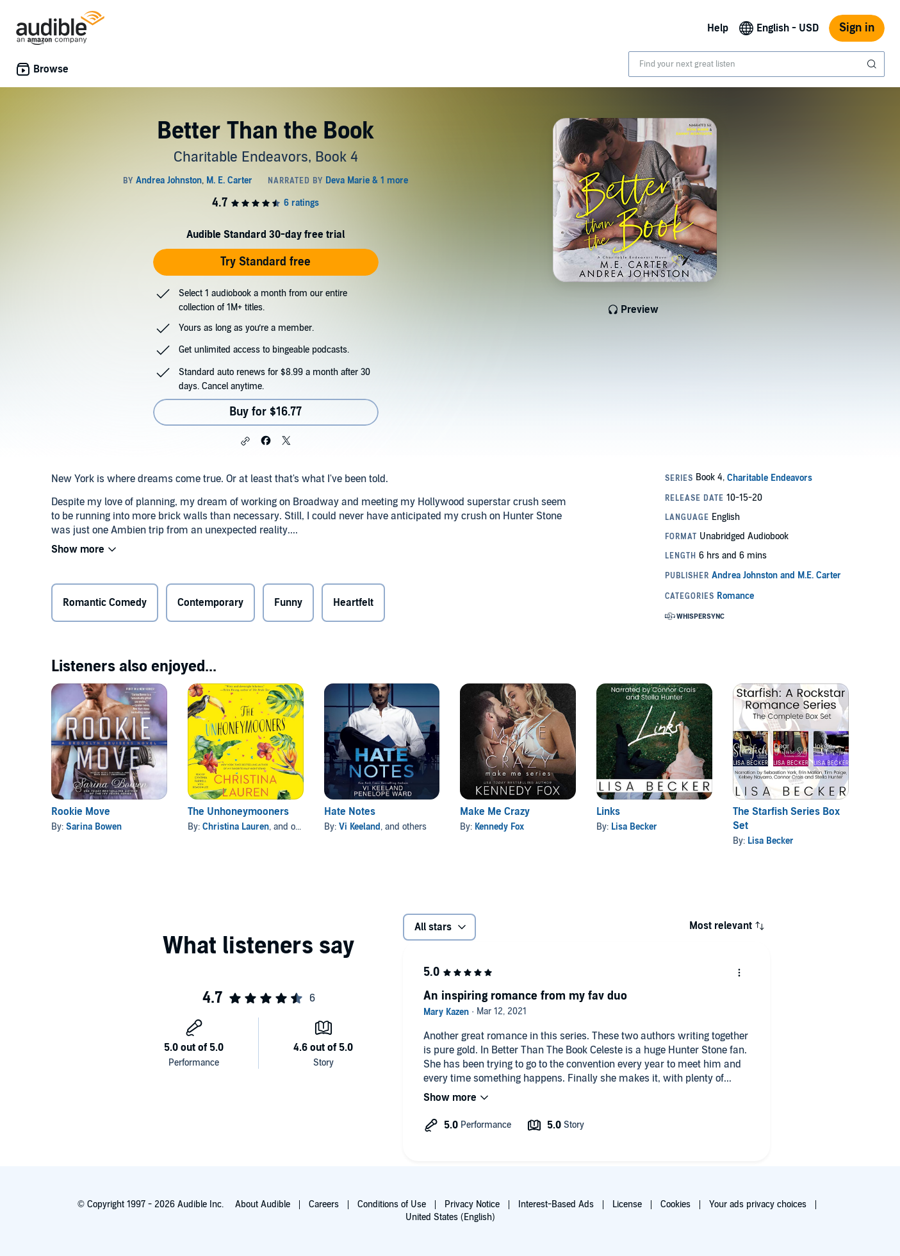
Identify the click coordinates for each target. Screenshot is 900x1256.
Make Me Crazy (495, 811)
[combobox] (756, 64)
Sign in (856, 28)
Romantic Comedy (105, 602)
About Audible (262, 1204)
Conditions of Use (391, 1204)
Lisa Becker (634, 826)
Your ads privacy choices (757, 1204)
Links (608, 811)
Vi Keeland (359, 826)
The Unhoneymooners (238, 811)
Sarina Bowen (94, 826)
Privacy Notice (472, 1204)
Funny (288, 602)
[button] (245, 441)
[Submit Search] (873, 64)
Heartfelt (353, 602)
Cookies (675, 1204)
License (627, 1204)
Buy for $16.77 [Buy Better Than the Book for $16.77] (265, 412)
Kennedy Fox (499, 826)
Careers (324, 1204)
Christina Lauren (235, 826)
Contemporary (210, 602)
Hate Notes (349, 811)
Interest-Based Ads (556, 1204)
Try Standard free (265, 262)
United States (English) (450, 1217)
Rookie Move (80, 811)
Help (717, 28)
